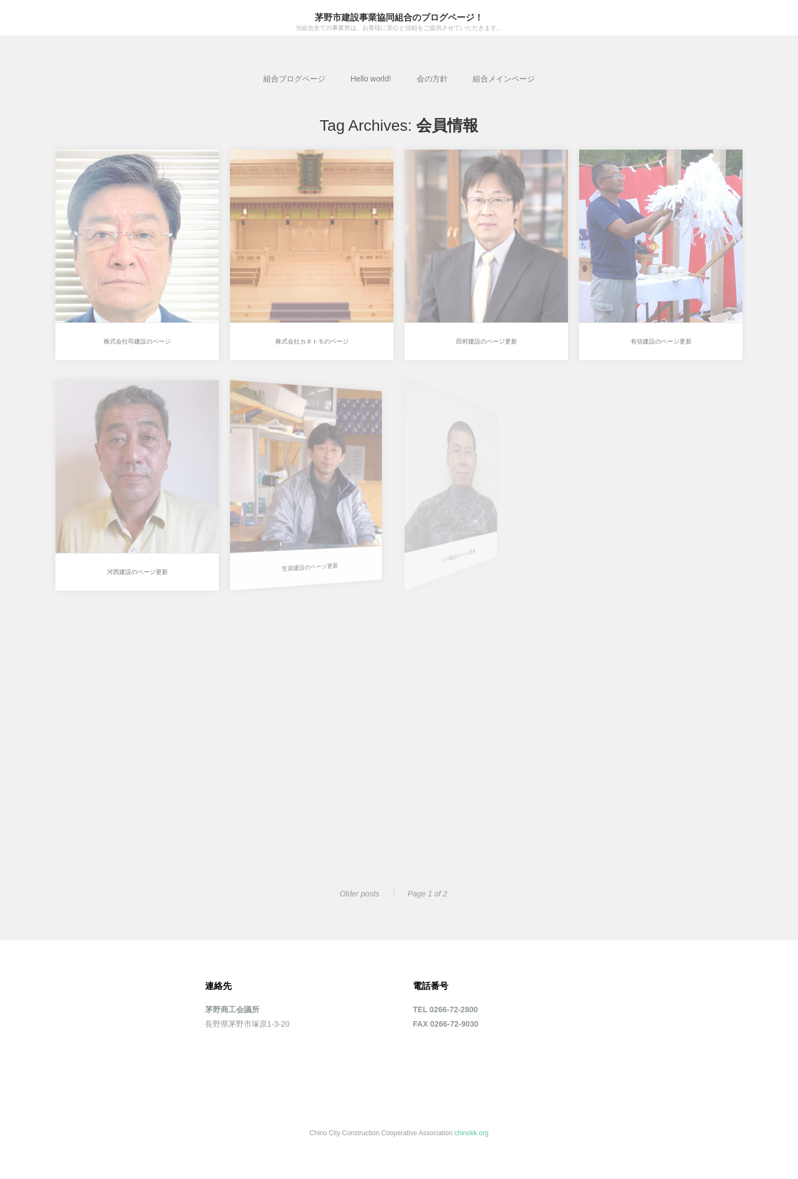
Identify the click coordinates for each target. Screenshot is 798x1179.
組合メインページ (504, 78)
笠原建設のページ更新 (277, 555)
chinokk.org (471, 1133)
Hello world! (370, 78)
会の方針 (432, 78)
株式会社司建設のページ (137, 341)
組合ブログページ (294, 78)
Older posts (360, 893)
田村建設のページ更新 (486, 341)
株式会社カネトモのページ (312, 341)
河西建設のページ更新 (132, 564)
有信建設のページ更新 (661, 341)
